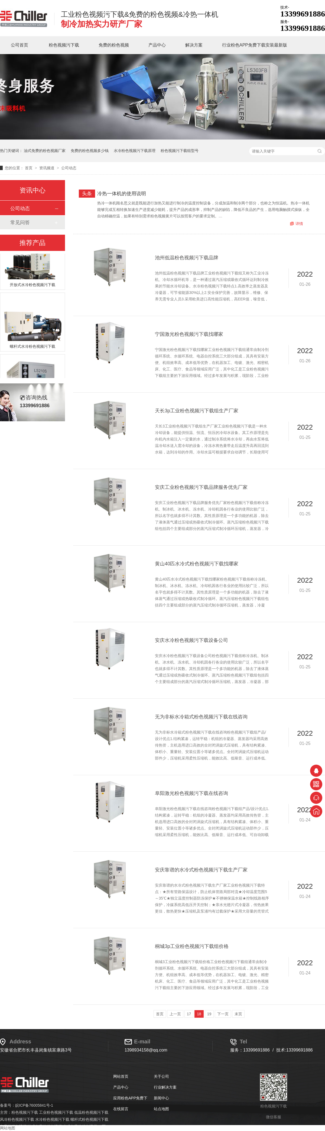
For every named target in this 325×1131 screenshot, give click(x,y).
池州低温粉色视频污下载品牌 (186, 257)
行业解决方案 (165, 1087)
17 (189, 1014)
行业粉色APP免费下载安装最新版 (254, 45)
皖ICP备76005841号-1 (34, 1105)
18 (199, 1014)
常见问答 (20, 222)
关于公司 (161, 1076)
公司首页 (19, 45)
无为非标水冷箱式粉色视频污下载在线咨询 (201, 716)
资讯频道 (47, 168)
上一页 (175, 1014)
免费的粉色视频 (114, 45)
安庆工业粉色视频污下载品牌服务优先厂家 (201, 487)
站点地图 (161, 1109)
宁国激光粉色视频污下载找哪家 (189, 334)
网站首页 (120, 1076)
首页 (29, 168)
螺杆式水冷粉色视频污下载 (32, 348)
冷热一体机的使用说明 (121, 193)
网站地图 (7, 1128)
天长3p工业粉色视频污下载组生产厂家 (196, 410)
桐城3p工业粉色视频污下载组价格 (192, 946)
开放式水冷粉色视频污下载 (32, 287)
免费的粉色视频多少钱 (90, 150)
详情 (299, 223)
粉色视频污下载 (64, 45)
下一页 (223, 1014)
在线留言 (120, 1109)
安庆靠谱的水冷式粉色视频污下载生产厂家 (201, 870)
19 (209, 1014)
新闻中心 (161, 1098)
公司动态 (68, 168)
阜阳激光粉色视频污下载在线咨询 (191, 793)
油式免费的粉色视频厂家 (45, 150)
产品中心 (157, 45)
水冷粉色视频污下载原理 (134, 150)
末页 (238, 1014)
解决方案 (194, 45)
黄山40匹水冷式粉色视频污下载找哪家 (196, 563)
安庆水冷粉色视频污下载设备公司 (191, 640)
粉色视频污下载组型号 (180, 150)
